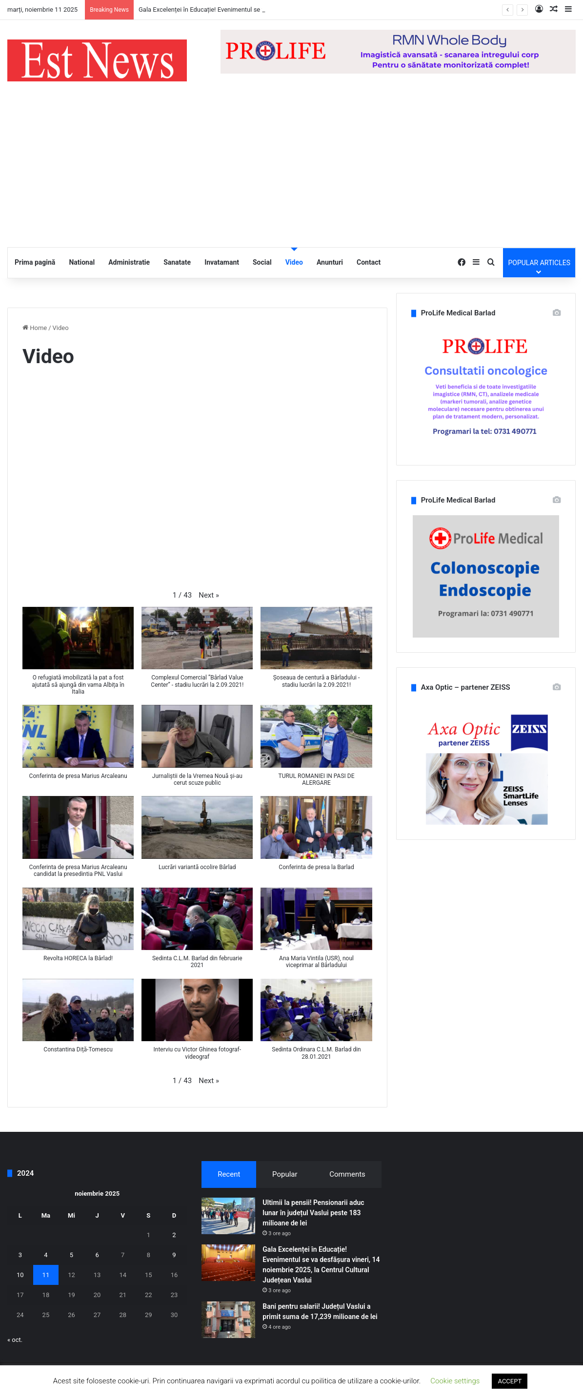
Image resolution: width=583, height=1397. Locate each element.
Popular (285, 1174)
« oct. (14, 1339)
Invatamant (221, 262)
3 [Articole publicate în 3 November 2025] (20, 1255)
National (82, 262)
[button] (209, 595)
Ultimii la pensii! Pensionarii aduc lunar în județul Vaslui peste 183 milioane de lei (313, 1213)
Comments (347, 1174)
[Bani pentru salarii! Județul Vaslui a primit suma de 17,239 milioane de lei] (228, 1319)
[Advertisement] (291, 174)
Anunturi (330, 262)
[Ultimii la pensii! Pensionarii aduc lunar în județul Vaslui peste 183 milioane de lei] (228, 1216)
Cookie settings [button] (455, 1381)
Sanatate (177, 262)
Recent (229, 1174)
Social (262, 262)
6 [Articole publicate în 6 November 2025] (97, 1255)
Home (34, 327)
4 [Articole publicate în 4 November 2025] (45, 1255)
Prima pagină (35, 262)
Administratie (129, 262)
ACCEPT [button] (510, 1381)
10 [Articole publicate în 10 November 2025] (20, 1275)
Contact (369, 262)
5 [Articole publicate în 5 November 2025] (71, 1255)
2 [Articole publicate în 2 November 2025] (174, 1235)
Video (294, 262)
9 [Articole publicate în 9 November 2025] (174, 1255)
